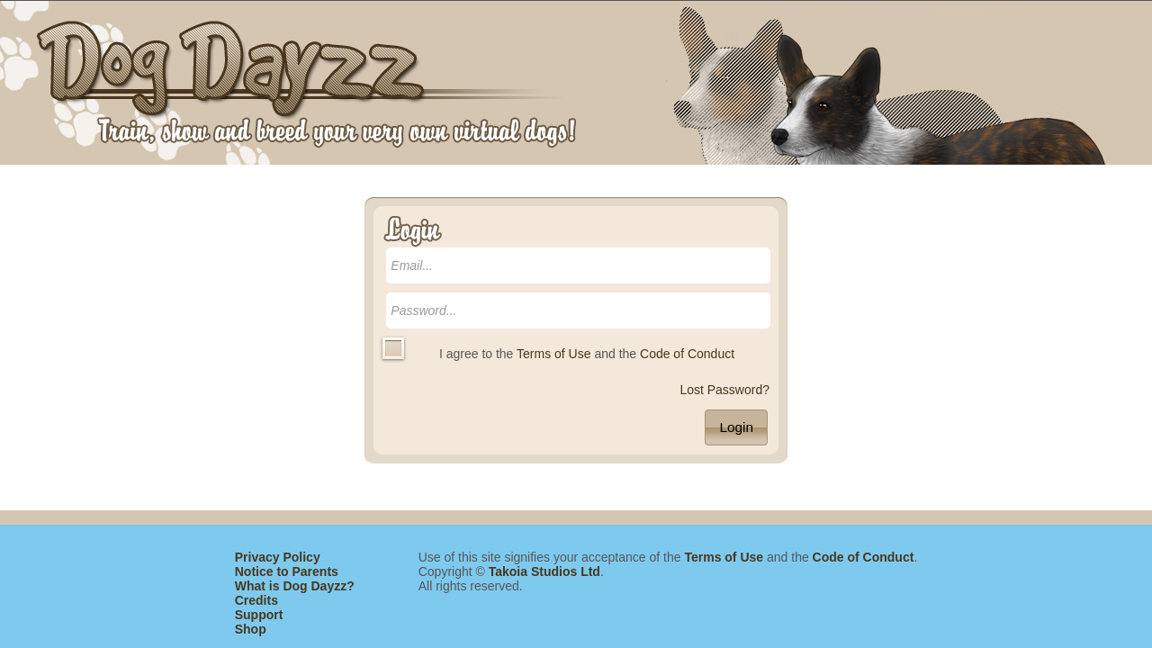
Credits (256, 600)
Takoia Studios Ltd (544, 571)
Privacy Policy (277, 557)
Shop (250, 629)
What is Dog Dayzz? (295, 586)
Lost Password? (725, 389)
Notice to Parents (286, 571)
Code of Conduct (687, 353)
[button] (736, 428)
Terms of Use (553, 353)
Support (259, 615)
